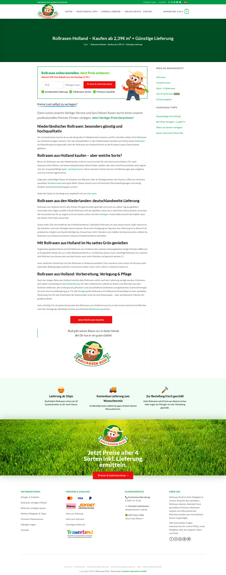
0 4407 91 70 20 (133, 500)
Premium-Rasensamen (32, 519)
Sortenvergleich (164, 99)
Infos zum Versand (75, 519)
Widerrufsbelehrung (98, 567)
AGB (139, 567)
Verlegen (104, 214)
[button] (176, 12)
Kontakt (162, 2)
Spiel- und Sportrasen (72, 169)
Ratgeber (173, 529)
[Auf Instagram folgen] (172, 2)
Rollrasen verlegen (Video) (34, 502)
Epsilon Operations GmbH (135, 571)
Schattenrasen (55, 183)
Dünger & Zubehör (112, 11)
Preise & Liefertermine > (99, 85)
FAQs (196, 526)
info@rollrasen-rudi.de (136, 509)
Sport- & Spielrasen (165, 88)
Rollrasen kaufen (177, 514)
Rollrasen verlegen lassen (33, 508)
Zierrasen (92, 193)
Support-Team (195, 529)
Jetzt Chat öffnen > (134, 518)
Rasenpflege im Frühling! (168, 116)
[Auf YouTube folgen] (180, 2)
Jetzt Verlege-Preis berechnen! (113, 117)
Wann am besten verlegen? (169, 127)
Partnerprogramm (152, 567)
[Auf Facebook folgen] (169, 2)
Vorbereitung (72, 283)
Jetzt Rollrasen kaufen (91, 319)
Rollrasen (140, 140)
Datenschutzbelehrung (123, 567)
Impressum (80, 567)
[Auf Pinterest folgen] (177, 2)
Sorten (69, 11)
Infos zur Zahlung (74, 513)
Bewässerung (96, 309)
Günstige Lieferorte (75, 524)
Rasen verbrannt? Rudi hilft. (169, 133)
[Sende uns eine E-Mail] (174, 2)
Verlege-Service (133, 11)
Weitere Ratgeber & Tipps (33, 513)
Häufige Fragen (149, 2)
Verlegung (83, 291)
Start (86, 44)
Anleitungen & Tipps (87, 11)
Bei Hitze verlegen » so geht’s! (170, 121)
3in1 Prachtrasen (164, 93)
